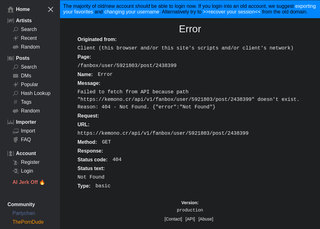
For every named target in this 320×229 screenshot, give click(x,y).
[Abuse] (205, 218)
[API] (190, 218)
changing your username (131, 11)
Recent (24, 38)
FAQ (21, 140)
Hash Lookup (31, 93)
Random (26, 47)
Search (24, 29)
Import (23, 131)
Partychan (23, 213)
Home (19, 9)
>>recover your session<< (232, 11)
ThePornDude (28, 222)
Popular (25, 84)
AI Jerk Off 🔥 (28, 182)
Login (22, 171)
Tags (22, 102)
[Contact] (173, 218)
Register (26, 162)
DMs (21, 76)
